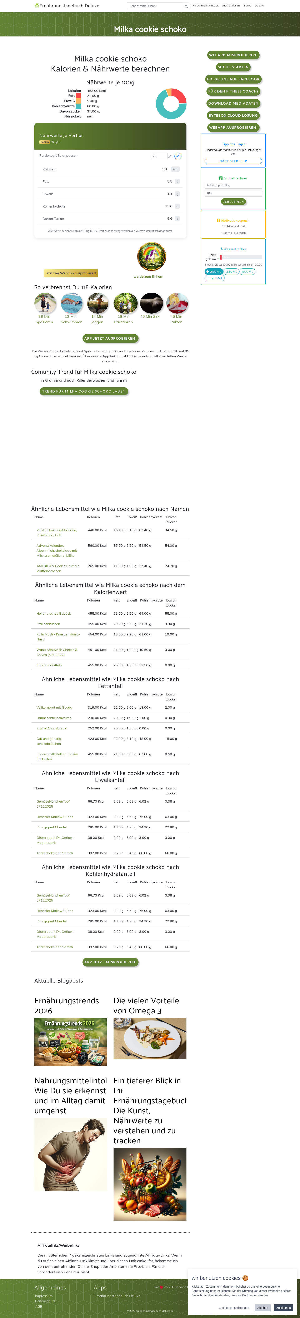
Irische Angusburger (52, 728)
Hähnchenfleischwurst (53, 718)
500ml (247, 271)
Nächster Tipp (233, 161)
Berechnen (233, 201)
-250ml (214, 278)
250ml (213, 271)
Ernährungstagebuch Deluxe (66, 6)
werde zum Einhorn (150, 273)
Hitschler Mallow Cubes (54, 817)
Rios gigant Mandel (51, 827)
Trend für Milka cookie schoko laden (84, 391)
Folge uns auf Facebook (233, 79)
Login (259, 5)
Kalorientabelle (206, 5)
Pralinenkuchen (48, 624)
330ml (231, 271)
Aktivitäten (231, 5)
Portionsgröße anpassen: (58, 155)
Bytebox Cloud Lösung (233, 115)
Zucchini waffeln (49, 665)
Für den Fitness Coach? (233, 91)
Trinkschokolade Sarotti (54, 853)
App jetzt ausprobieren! (110, 338)
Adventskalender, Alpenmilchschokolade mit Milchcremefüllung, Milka (56, 550)
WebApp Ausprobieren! (233, 55)
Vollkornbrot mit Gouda (54, 707)
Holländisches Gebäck (53, 613)
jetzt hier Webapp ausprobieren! (71, 273)
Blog (247, 5)
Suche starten (233, 67)
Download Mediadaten (233, 103)
